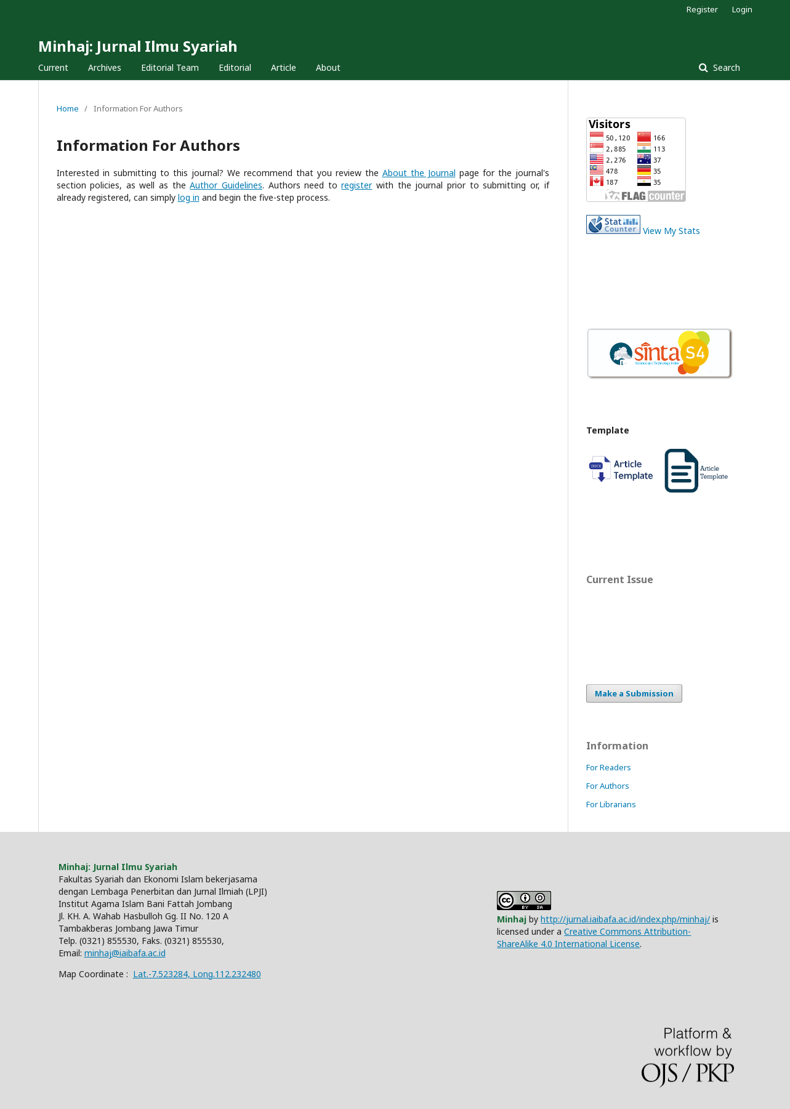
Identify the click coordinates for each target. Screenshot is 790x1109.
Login (742, 9)
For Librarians (611, 804)
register (356, 185)
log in (189, 197)
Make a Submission (634, 693)
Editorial (235, 67)
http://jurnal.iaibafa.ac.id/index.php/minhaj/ (625, 919)
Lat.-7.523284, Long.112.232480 (197, 974)
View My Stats (671, 230)
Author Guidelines (226, 185)
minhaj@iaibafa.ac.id (125, 953)
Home (68, 108)
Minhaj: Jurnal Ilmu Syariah (138, 46)
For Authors (607, 785)
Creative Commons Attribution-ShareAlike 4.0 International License (594, 938)
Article (283, 67)
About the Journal (419, 173)
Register (702, 9)
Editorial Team (170, 67)
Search (725, 67)
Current (53, 67)
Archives (104, 67)
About (328, 67)
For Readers (608, 767)
